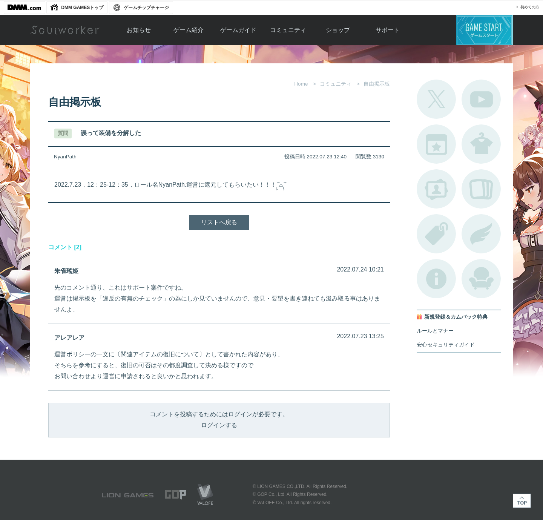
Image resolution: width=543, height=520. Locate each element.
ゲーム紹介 (188, 30)
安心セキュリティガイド (446, 345)
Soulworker (65, 30)
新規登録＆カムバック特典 (456, 317)
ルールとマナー (435, 331)
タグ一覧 (436, 233)
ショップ (338, 30)
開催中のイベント (436, 144)
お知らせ (139, 30)
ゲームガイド (238, 30)
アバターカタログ (481, 144)
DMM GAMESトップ (82, 7)
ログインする (219, 425)
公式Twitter (436, 99)
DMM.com (24, 8)
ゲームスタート (484, 30)
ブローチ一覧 (481, 233)
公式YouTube (481, 99)
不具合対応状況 (436, 278)
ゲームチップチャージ (146, 7)
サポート (388, 30)
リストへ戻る (219, 222)
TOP (522, 501)
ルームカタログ (481, 278)
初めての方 (529, 7)
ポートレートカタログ (436, 189)
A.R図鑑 (481, 189)
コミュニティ (288, 30)
